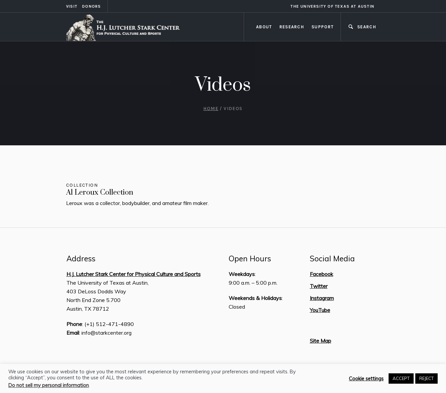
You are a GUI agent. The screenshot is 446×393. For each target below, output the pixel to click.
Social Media (332, 258)
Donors (91, 6)
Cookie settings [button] (366, 379)
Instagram (322, 298)
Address (80, 258)
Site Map (320, 340)
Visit (71, 6)
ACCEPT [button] (401, 378)
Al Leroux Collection (99, 192)
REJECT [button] (426, 378)
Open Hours (250, 258)
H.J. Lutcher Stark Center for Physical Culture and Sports (133, 274)
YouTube (320, 310)
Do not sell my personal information (48, 385)
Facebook (321, 274)
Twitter (318, 286)
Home (210, 108)
